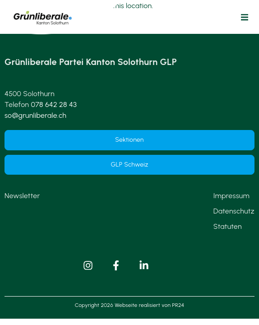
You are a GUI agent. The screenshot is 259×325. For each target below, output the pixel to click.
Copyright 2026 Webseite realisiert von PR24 (129, 305)
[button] (244, 17)
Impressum (231, 195)
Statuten (227, 226)
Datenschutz (233, 211)
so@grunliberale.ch (35, 115)
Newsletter (22, 195)
